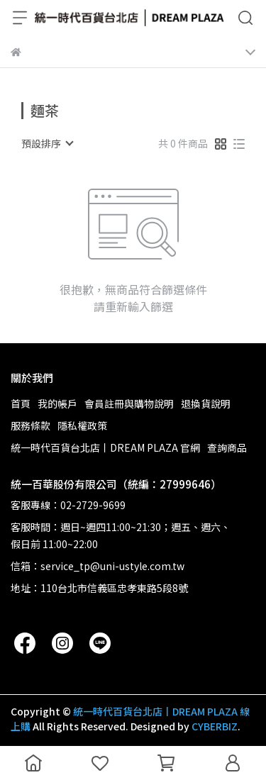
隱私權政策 (82, 425)
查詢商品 (227, 447)
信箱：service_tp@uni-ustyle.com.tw (97, 566)
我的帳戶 (57, 403)
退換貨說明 (206, 403)
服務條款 (30, 425)
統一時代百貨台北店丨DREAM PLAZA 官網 (105, 447)
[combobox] (46, 143)
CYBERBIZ (215, 726)
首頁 (21, 403)
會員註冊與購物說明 (129, 403)
